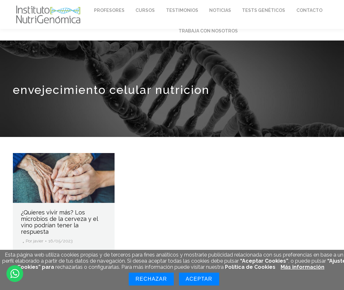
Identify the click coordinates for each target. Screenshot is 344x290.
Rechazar (151, 279)
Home (25, 6)
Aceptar (199, 279)
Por (34, 241)
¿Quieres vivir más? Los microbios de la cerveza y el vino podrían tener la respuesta (59, 222)
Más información (302, 267)
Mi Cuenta (264, 6)
